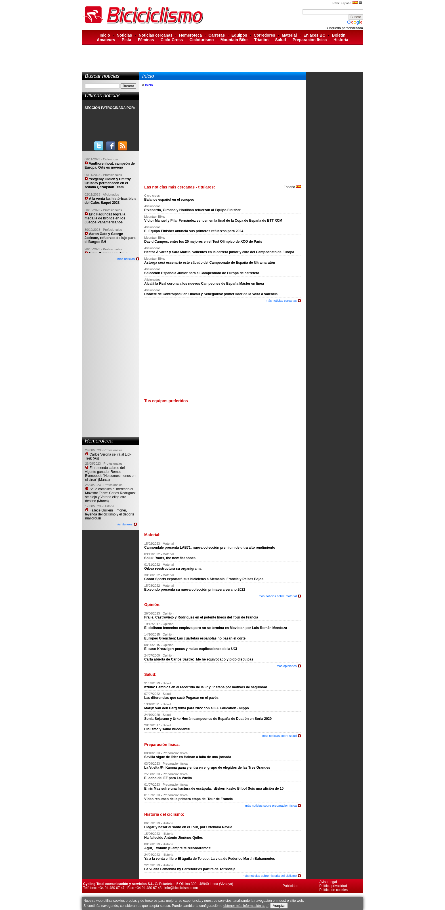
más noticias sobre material (278, 596)
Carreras (217, 35)
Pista (126, 39)
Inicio (105, 35)
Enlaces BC (314, 35)
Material (289, 35)
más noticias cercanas (281, 300)
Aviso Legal (328, 882)
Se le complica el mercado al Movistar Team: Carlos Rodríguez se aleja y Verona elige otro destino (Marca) (110, 495)
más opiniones (286, 666)
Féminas (146, 39)
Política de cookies (333, 890)
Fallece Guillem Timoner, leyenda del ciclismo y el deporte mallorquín (109, 514)
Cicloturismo (202, 39)
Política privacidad (333, 886)
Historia (340, 39)
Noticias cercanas (156, 35)
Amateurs (106, 39)
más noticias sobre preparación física (271, 805)
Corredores (264, 35)
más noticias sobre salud (279, 735)
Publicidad (290, 886)
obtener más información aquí (245, 906)
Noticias (124, 35)
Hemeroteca (190, 35)
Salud (280, 39)
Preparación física (310, 39)
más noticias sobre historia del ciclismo (270, 875)
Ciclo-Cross (172, 39)
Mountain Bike (234, 39)
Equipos (239, 35)
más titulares (123, 524)
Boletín (338, 35)
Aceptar (279, 905)
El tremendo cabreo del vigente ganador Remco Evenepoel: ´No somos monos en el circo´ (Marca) (110, 474)
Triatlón (261, 39)
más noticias (126, 259)
